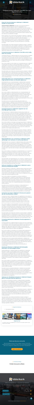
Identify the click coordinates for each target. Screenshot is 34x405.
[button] (30, 2)
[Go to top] (31, 398)
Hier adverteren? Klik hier (10, 309)
